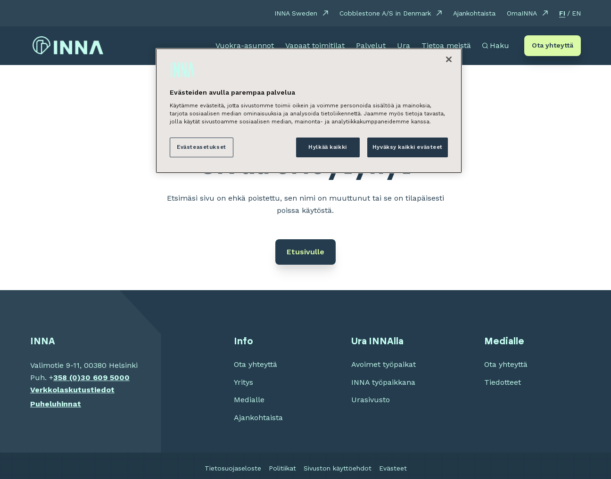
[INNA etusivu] (68, 45)
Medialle (249, 399)
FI (562, 13)
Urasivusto (370, 399)
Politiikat (282, 468)
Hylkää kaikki (327, 147)
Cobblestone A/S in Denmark (385, 13)
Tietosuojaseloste (233, 468)
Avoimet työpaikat (383, 364)
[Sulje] (448, 59)
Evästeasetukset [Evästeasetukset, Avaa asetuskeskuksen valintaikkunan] (201, 147)
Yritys (243, 382)
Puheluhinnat (55, 403)
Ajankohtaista (474, 13)
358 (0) (67, 377)
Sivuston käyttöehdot (338, 468)
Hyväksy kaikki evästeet (407, 147)
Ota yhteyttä (552, 45)
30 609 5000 (105, 377)
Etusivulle (305, 251)
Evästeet (393, 468)
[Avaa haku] (495, 46)
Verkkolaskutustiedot (72, 389)
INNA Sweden (295, 13)
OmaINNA (522, 13)
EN (576, 13)
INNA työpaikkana (383, 382)
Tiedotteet (502, 382)
